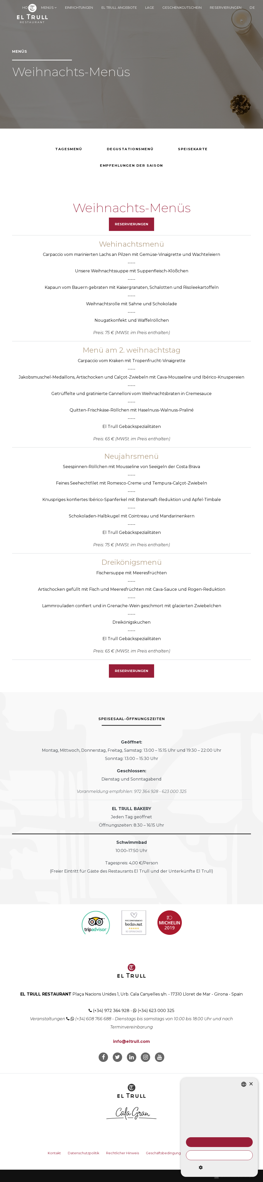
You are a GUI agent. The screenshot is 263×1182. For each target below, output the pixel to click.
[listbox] (243, 1084)
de (252, 8)
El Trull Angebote (119, 8)
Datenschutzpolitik (83, 1153)
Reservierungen (225, 8)
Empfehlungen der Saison (131, 165)
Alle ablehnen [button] (219, 1155)
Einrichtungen (79, 8)
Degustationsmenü (130, 149)
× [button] (251, 1084)
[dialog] (219, 1127)
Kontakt (54, 1153)
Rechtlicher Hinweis (122, 1153)
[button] (219, 1167)
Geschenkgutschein (181, 8)
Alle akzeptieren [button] (219, 1142)
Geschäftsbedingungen (165, 1153)
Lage (149, 8)
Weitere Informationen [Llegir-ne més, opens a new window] (232, 1132)
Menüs (49, 8)
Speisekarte (193, 149)
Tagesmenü (68, 149)
